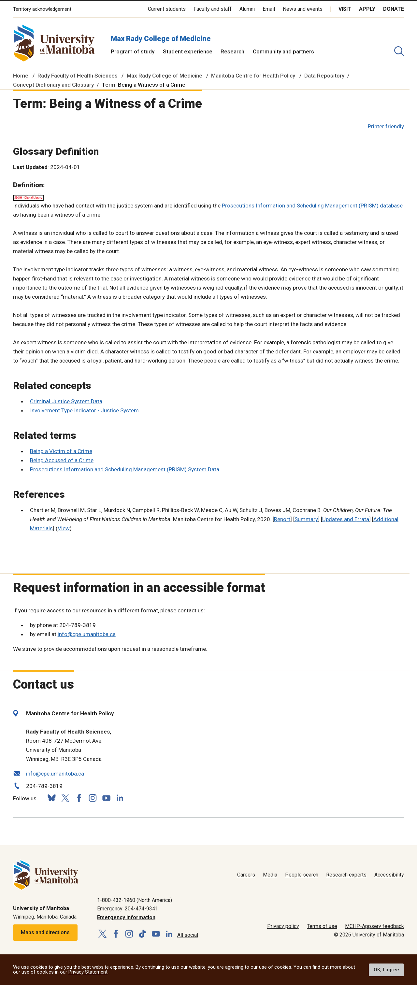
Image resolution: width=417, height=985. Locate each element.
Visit (344, 9)
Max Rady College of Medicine (161, 39)
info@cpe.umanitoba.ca (87, 634)
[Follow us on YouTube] (106, 797)
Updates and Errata (345, 519)
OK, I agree (386, 970)
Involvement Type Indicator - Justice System (84, 410)
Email (269, 9)
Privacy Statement (88, 972)
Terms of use (322, 926)
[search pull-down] (399, 51)
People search (301, 875)
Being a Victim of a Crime (61, 451)
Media (270, 875)
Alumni (247, 9)
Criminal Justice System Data (66, 401)
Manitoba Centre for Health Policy (253, 75)
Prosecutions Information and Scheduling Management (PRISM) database (312, 205)
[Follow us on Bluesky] (51, 797)
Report (282, 519)
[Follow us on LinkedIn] (119, 797)
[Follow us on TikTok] (142, 934)
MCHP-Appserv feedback (374, 926)
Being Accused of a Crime (61, 460)
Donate (393, 9)
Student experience (187, 51)
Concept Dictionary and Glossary (53, 84)
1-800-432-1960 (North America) (134, 900)
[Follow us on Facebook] (78, 797)
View (64, 528)
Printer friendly (386, 126)
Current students (167, 9)
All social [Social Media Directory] (187, 935)
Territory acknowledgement (42, 9)
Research (232, 51)
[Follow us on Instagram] (92, 797)
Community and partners (283, 51)
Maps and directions (45, 932)
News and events (303, 9)
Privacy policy (283, 926)
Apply (367, 9)
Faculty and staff (213, 9)
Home (20, 75)
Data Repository (324, 75)
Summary (306, 519)
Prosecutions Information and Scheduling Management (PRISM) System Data (124, 469)
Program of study (132, 51)
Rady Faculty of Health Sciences (77, 75)
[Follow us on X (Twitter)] (65, 797)
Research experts (346, 875)
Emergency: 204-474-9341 (127, 909)
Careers (246, 875)
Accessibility (389, 875)
